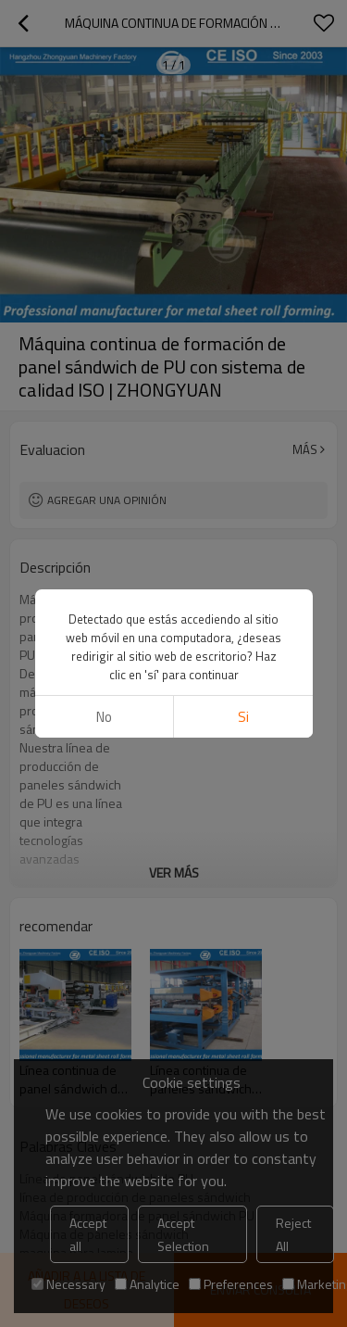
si (243, 716)
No (104, 716)
